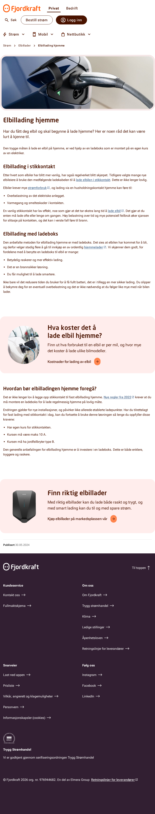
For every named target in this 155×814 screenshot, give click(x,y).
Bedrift (72, 8)
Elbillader (24, 45)
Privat (54, 8)
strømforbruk (37, 188)
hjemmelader (93, 247)
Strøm (7, 45)
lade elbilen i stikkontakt (93, 180)
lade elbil (114, 211)
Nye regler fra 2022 (117, 397)
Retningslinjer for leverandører (113, 780)
